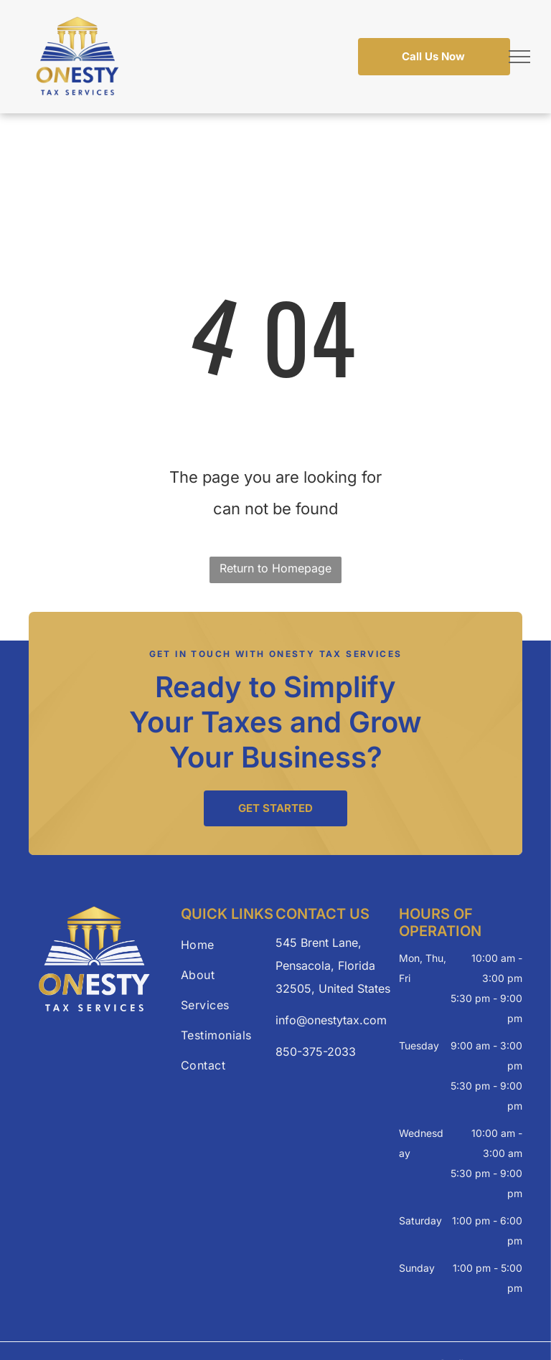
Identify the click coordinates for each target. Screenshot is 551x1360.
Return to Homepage (275, 568)
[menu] (519, 56)
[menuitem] (232, 945)
